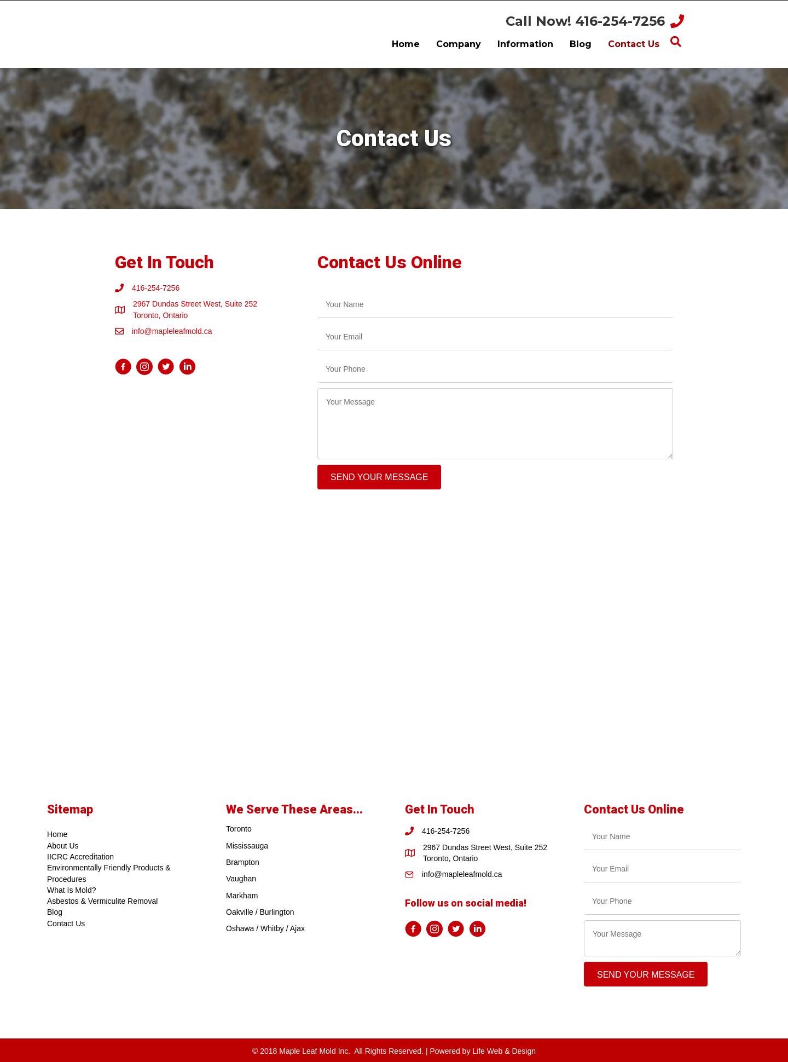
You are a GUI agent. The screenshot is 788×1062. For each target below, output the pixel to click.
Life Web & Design (504, 1051)
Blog (54, 912)
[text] (495, 304)
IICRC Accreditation (80, 856)
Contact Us (66, 923)
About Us (63, 845)
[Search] (675, 41)
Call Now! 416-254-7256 (585, 21)
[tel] (495, 369)
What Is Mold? (71, 890)
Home (57, 834)
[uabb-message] (495, 423)
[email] (495, 337)
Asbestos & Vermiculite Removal (102, 901)
